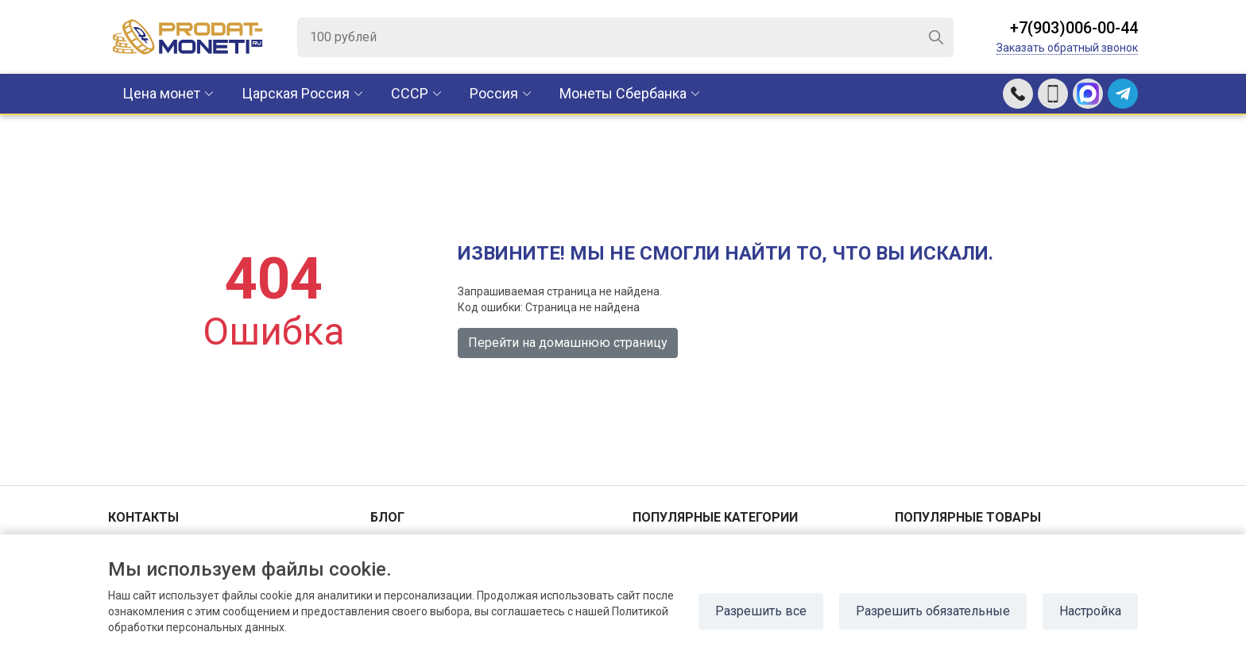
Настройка (1090, 611)
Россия (494, 93)
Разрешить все (761, 611)
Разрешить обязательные (933, 611)
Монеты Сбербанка (623, 93)
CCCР (409, 93)
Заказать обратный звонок (1067, 47)
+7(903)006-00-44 (1074, 27)
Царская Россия (296, 93)
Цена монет (161, 93)
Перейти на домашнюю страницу (568, 342)
